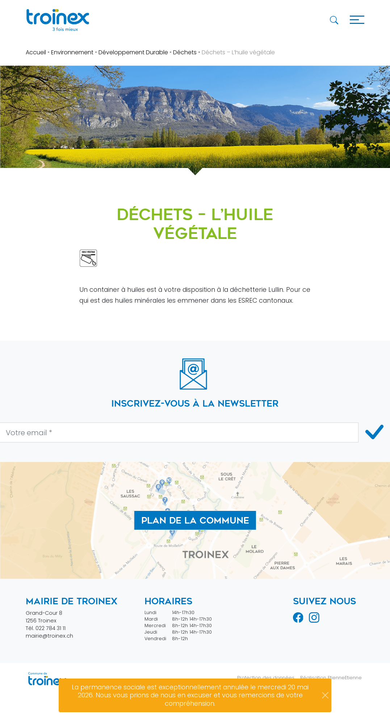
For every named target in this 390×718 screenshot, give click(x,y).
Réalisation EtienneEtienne (331, 678)
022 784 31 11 (50, 628)
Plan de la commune (195, 520)
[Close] (325, 695)
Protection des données (265, 678)
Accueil (36, 52)
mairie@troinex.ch (49, 635)
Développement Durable (133, 52)
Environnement (72, 52)
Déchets (185, 52)
